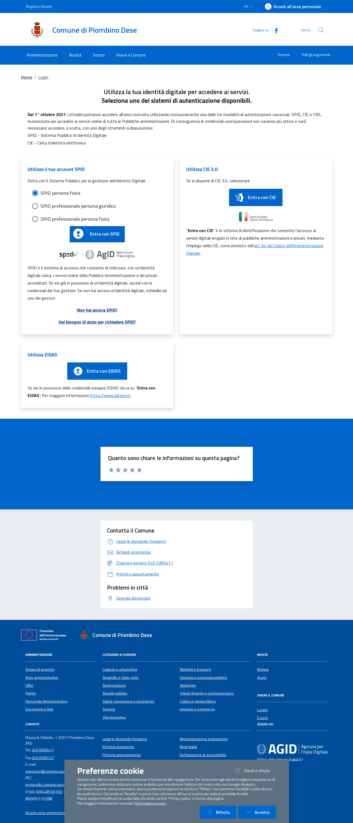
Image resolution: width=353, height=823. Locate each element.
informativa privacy (150, 803)
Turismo (283, 54)
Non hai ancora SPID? (97, 310)
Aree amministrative (41, 677)
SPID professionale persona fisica (75, 219)
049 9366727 (43, 758)
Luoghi (262, 710)
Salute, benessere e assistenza (128, 701)
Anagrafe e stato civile (121, 677)
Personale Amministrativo (46, 701)
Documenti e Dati (39, 709)
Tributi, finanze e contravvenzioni (207, 693)
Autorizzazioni (114, 685)
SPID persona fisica (60, 193)
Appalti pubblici (115, 693)
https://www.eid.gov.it (111, 395)
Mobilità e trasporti (195, 669)
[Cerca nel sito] (320, 30)
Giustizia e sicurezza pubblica (203, 677)
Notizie (263, 669)
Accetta (260, 812)
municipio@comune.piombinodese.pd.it (57, 771)
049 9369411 (43, 750)
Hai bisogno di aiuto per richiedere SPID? (97, 322)
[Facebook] (274, 30)
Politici (30, 693)
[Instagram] (276, 739)
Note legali (188, 747)
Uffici (29, 685)
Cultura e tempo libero (198, 701)
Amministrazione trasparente (204, 739)
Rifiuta (221, 812)
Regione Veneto (39, 6)
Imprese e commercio (197, 709)
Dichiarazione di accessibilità (203, 755)
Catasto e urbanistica (120, 669)
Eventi (262, 718)
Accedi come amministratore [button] (48, 813)
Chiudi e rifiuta (255, 770)
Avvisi (262, 677)
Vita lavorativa (114, 717)
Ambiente (188, 685)
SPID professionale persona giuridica (78, 206)
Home (26, 77)
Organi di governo (40, 669)
